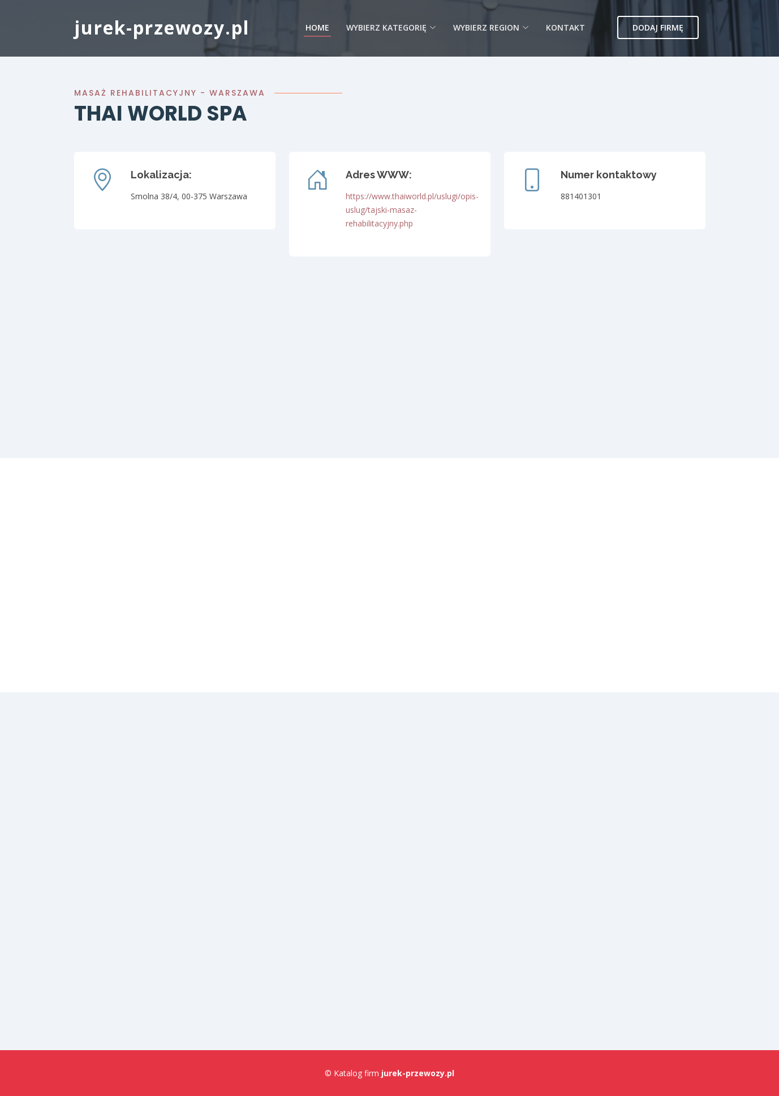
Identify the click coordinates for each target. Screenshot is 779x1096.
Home (317, 27)
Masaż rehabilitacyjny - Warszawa (169, 93)
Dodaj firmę (657, 27)
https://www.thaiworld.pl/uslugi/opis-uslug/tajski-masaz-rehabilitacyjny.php (412, 210)
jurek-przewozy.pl (161, 27)
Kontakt (565, 27)
